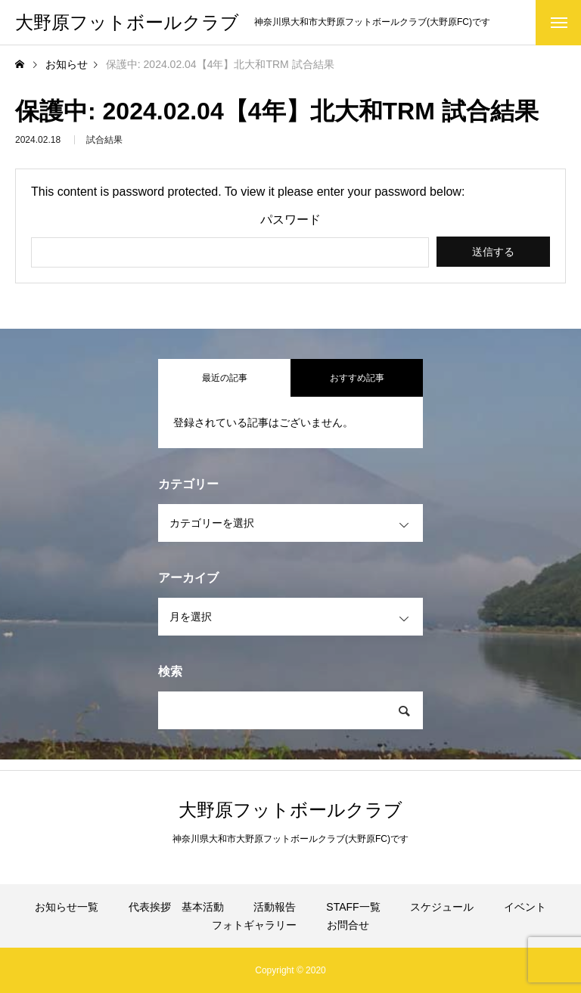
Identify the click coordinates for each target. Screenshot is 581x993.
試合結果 (104, 143)
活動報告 (274, 907)
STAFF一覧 (353, 907)
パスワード (290, 220)
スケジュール (442, 907)
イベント (525, 907)
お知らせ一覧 (66, 907)
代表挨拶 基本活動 (176, 907)
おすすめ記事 (357, 378)
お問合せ (348, 925)
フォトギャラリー (254, 925)
